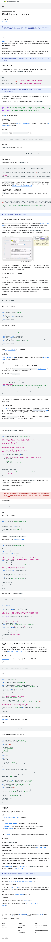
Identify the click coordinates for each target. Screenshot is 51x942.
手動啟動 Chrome (42, 369)
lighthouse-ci (8, 866)
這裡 (5, 115)
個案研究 (20, 927)
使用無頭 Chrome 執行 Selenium (15, 652)
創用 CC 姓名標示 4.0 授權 (24, 914)
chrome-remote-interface (8, 357)
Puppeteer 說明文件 (10, 350)
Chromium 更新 (21, 925)
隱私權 (6, 938)
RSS (35, 932)
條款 (3, 938)
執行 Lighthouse (19, 868)
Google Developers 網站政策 (9, 916)
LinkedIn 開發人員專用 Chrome (41, 930)
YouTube (36, 927)
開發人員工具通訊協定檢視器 (11, 818)
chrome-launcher (8, 828)
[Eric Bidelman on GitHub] (4, 22)
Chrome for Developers (7, 11)
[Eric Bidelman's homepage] (6, 22)
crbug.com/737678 (8, 91)
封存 (19, 930)
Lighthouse (4, 408)
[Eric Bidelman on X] (2, 22)
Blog (3, 6)
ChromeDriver (5, 659)
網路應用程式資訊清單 (18, 539)
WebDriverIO (5, 719)
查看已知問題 (4, 927)
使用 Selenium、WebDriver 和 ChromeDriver (20, 881)
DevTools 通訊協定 (19, 894)
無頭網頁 (8, 834)
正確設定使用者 (20, 873)
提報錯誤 (4, 925)
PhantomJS (15, 888)
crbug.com (26, 900)
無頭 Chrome (5, 42)
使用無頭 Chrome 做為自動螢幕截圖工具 (22, 186)
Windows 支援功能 (37, 58)
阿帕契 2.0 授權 (40, 914)
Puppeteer (4, 281)
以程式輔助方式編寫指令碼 (22, 124)
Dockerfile (22, 866)
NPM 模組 (40, 410)
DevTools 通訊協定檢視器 (11, 495)
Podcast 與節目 (21, 932)
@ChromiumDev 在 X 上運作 (41, 925)
